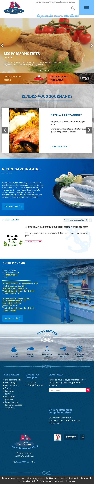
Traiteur (9, 388)
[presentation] (67, 398)
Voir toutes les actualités (74, 220)
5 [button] (49, 70)
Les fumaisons (11, 385)
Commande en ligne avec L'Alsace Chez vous (13, 405)
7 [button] (53, 70)
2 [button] (42, 70)
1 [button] (40, 70)
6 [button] (51, 70)
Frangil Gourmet (35, 385)
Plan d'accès (11, 318)
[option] (47, 45)
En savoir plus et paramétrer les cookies (58, 481)
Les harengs (11, 382)
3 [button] (45, 70)
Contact (71, 437)
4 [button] (47, 70)
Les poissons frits (13, 379)
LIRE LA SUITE (33, 241)
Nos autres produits (10, 398)
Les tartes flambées (9, 392)
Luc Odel (32, 382)
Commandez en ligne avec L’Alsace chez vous (57, 2)
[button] (5, 130)
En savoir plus (59, 147)
